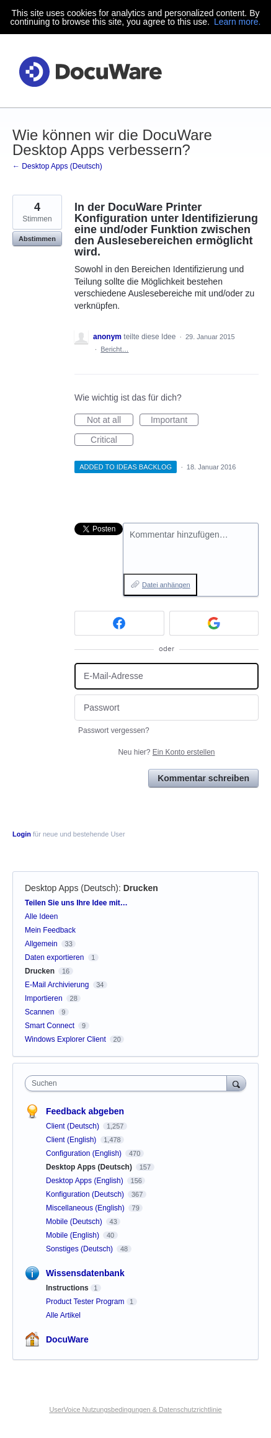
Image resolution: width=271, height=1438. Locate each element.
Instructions (67, 1288)
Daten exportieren (54, 957)
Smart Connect (49, 1025)
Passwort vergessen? (113, 730)
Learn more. (237, 22)
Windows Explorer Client (65, 1039)
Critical (112, 440)
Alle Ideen (41, 916)
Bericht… (114, 349)
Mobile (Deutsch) (75, 1221)
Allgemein (41, 943)
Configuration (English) (84, 1153)
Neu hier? (166, 752)
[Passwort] (166, 708)
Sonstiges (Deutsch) (80, 1249)
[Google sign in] (214, 623)
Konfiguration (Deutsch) (86, 1194)
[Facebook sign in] (119, 623)
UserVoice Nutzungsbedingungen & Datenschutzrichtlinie (135, 1409)
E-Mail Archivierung (57, 984)
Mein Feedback (50, 930)
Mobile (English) (73, 1235)
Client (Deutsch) (73, 1126)
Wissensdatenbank (85, 1273)
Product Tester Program (85, 1301)
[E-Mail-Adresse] (166, 676)
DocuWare (67, 1339)
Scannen (39, 1012)
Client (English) (72, 1139)
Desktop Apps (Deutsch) (71, 888)
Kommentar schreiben (203, 778)
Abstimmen (37, 238)
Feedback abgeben (85, 1111)
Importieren (44, 998)
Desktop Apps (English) (85, 1180)
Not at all (110, 420)
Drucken (140, 888)
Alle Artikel (63, 1315)
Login (21, 834)
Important (174, 420)
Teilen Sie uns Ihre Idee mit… (76, 903)
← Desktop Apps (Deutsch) (57, 166)
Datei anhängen (166, 584)
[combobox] (128, 1083)
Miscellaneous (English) (86, 1208)
